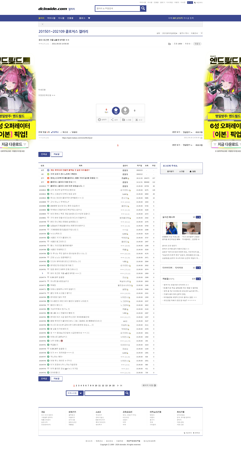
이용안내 (194, 33)
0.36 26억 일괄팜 (55, 349)
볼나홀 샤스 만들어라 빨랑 (59, 313)
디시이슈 (179, 268)
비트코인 (126, 417)
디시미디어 (167, 268)
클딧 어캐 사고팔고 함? (58, 293)
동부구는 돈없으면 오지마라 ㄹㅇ (176, 285)
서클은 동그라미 (55, 242)
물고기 (152, 420)
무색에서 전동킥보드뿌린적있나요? (63, 210)
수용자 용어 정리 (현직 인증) (174, 294)
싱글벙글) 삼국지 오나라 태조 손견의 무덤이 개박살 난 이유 (181, 258)
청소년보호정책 (149, 441)
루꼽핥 (51, 345)
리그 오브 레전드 (47, 415)
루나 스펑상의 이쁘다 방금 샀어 (61, 194)
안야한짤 (52, 372)
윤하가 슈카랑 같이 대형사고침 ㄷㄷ (176, 249)
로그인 (190, 2)
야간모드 (198, 2)
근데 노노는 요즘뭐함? (58, 257)
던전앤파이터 (46, 425)
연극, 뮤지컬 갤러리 (184, 417)
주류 (151, 422)
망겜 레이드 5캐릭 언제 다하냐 (61, 269)
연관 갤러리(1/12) (169, 33)
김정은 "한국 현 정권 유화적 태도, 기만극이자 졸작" (181, 252)
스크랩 (169, 44)
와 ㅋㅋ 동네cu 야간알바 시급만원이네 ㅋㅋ (66, 333)
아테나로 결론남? (56, 337)
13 (106, 385)
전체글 (44, 154)
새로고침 (199, 132)
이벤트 (176, 2)
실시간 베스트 (169, 217)
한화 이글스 (100, 417)
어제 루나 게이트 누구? (58, 361)
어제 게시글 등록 (181, 18)
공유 (114, 119)
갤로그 (162, 2)
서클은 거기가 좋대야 (57, 238)
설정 (158, 33)
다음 (118, 386)
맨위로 (196, 433)
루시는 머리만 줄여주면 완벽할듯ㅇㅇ (64, 198)
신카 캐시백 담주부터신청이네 (61, 190)
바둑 (124, 422)
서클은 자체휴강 (55, 249)
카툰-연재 (180, 422)
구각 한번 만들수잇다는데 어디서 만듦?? (65, 218)
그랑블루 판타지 (47, 417)
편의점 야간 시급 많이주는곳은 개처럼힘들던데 (68, 317)
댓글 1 (197, 44)
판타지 (179, 420)
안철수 (125, 420)
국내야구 (99, 415)
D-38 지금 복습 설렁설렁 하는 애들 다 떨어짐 (181, 288)
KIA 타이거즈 (100, 420)
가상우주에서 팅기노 (57, 309)
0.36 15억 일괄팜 (55, 277)
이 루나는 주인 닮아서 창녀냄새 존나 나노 (66, 253)
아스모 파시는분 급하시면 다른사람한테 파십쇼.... (69, 325)
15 (113, 385)
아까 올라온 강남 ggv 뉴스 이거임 (62, 369)
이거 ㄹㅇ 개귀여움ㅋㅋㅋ (59, 353)
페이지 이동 (149, 385)
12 (103, 385)
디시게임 (169, 2)
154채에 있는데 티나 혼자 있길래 (62, 206)
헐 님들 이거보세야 (56, 329)
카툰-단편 (180, 425)
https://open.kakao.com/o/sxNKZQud (77, 138)
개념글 (57, 154)
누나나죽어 (53, 234)
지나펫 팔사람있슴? (57, 281)
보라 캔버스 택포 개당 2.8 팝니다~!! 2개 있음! (67, 214)
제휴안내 (99, 441)
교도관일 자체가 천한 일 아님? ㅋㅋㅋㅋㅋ (180, 300)
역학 (124, 425)
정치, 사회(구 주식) (129, 415)
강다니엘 (72, 420)
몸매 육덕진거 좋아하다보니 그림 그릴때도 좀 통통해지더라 (73, 321)
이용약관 (119, 441)
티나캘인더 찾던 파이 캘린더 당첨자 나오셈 (66, 301)
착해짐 (51, 285)
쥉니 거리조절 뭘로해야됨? (60, 246)
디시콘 (183, 2)
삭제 (201, 138)
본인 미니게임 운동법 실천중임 (61, 222)
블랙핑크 (72, 415)
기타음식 (153, 425)
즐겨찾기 (170, 171)
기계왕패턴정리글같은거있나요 (61, 230)
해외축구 (99, 425)
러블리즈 (72, 417)
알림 (193, 171)
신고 (138, 119)
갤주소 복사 (184, 33)
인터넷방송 (181, 415)
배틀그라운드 (46, 420)
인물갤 (156, 2)
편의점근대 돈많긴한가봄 (59, 265)
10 (96, 385)
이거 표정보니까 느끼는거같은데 (62, 365)
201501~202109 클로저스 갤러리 (63, 31)
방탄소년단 (73, 422)
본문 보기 (176, 132)
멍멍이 (152, 415)
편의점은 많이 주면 (56, 297)
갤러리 (41, 18)
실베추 (102, 119)
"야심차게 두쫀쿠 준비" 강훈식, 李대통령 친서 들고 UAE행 (181, 255)
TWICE (71, 425)
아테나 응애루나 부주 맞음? (60, 289)
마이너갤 (143, 2)
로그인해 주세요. (170, 166)
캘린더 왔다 (53, 305)
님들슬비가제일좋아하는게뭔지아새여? (65, 226)
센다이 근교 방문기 (169, 246)
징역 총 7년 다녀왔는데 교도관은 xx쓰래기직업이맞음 (182, 291)
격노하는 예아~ (55, 357)
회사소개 (89, 441)
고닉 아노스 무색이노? (58, 202)
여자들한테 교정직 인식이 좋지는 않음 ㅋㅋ (180, 297)
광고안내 (109, 441)
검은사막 (44, 422)
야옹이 (152, 417)
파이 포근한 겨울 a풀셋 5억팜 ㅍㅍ (63, 273)
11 (99, 385)
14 (110, 385)
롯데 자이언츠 (101, 422)
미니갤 (149, 2)
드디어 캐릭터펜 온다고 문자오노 (62, 261)
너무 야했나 (53, 341)
